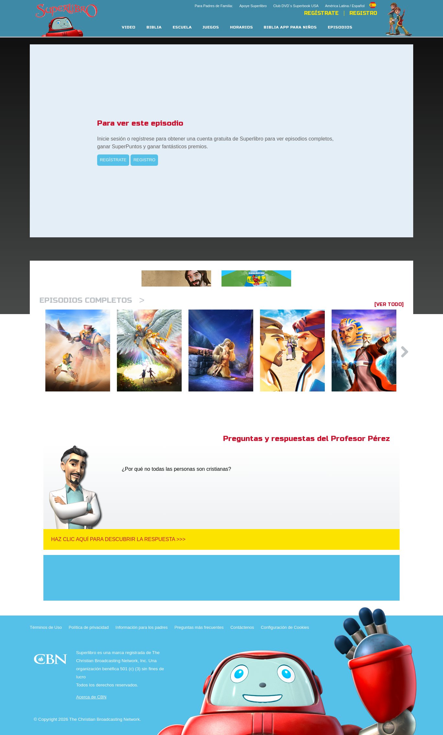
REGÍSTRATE (321, 13)
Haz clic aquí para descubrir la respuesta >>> (118, 539)
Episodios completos (92, 300)
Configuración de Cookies (285, 627)
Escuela (182, 27)
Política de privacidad (89, 627)
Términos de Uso (46, 627)
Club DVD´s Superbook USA (296, 6)
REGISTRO (144, 159)
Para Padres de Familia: (214, 6)
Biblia (154, 27)
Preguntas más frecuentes (199, 627)
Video (128, 27)
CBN (51, 661)
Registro (363, 13)
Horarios (241, 27)
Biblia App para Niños (290, 27)
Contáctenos (242, 627)
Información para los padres (142, 627)
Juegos (210, 27)
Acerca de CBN (91, 697)
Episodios (340, 27)
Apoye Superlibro (253, 6)
